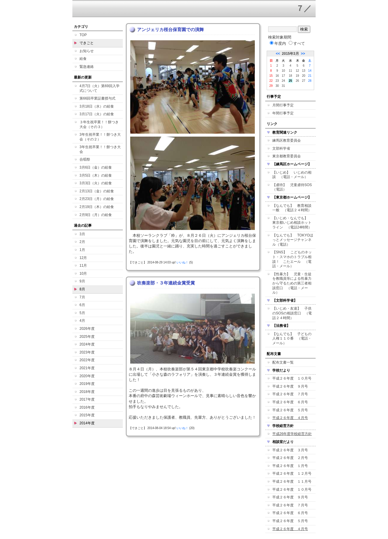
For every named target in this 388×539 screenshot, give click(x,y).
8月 (82, 289)
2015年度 (87, 415)
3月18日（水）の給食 (96, 106)
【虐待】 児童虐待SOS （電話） (293, 187)
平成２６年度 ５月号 (290, 410)
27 (303, 80)
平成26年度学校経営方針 (292, 434)
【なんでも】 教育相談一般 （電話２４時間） (291, 208)
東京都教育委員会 (286, 156)
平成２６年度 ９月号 (290, 386)
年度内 (278, 43)
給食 (83, 59)
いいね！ (182, 262)
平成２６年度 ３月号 (290, 450)
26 (297, 80)
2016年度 (87, 407)
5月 (82, 313)
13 (303, 70)
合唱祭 (84, 159)
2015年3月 (290, 54)
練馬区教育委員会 (286, 140)
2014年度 (87, 423)
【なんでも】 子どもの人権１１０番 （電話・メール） (291, 338)
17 (283, 75)
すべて (297, 43)
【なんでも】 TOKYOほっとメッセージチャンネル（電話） (292, 240)
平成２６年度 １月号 (290, 466)
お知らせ (86, 51)
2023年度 (87, 352)
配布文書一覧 (283, 362)
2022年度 (87, 360)
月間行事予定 (283, 105)
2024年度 (87, 344)
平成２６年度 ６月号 (290, 402)
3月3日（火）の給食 (95, 183)
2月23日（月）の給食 (96, 199)
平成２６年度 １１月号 (291, 481)
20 (303, 75)
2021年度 (87, 368)
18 (290, 75)
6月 (82, 305)
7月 (82, 297)
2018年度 (87, 392)
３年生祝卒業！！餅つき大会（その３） (99, 124)
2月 (82, 242)
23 (277, 80)
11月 (83, 265)
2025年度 (87, 337)
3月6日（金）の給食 (95, 167)
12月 (83, 258)
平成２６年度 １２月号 (291, 473)
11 (290, 70)
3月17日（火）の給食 (96, 114)
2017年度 (87, 399)
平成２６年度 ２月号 (290, 458)
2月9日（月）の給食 (95, 215)
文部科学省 (281, 148)
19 (297, 75)
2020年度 (87, 376)
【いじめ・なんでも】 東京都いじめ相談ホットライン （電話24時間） (292, 222)
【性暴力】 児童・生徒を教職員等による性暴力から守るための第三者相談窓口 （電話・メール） (291, 283)
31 (283, 85)
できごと (86, 43)
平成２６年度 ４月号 (290, 418)
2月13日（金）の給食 (96, 191)
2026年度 (87, 329)
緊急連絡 (86, 67)
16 (277, 75)
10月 (83, 273)
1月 (82, 250)
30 (277, 85)
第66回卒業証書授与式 (97, 98)
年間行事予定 (283, 113)
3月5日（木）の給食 (95, 175)
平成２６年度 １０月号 (291, 378)
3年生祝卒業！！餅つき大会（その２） (100, 136)
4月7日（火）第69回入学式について (99, 88)
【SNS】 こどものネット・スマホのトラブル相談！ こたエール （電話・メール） (292, 259)
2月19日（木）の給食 (96, 207)
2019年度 (87, 384)
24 (283, 80)
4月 (82, 321)
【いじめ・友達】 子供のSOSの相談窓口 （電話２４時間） (292, 313)
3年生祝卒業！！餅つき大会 (100, 149)
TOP (83, 35)
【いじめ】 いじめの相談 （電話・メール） (291, 174)
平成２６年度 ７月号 (290, 394)
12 (297, 70)
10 (283, 70)
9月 (82, 281)
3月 (82, 234)
